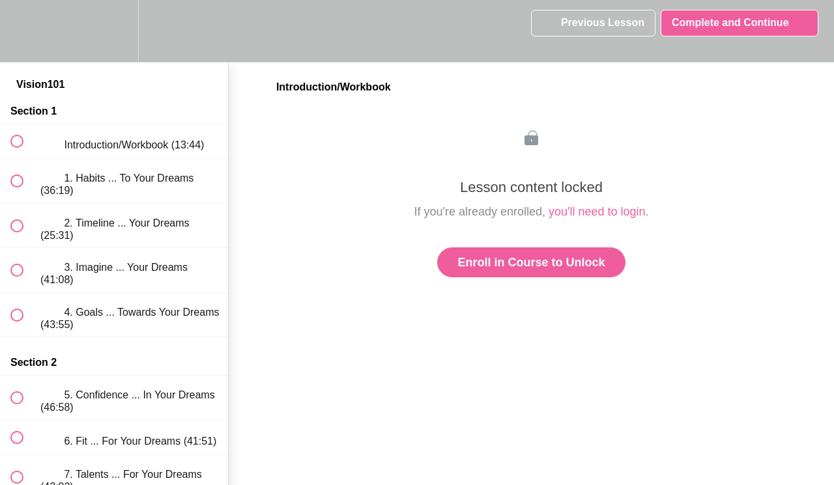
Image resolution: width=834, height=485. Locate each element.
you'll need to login (597, 211)
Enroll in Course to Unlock (531, 262)
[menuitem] (114, 31)
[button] (24, 31)
